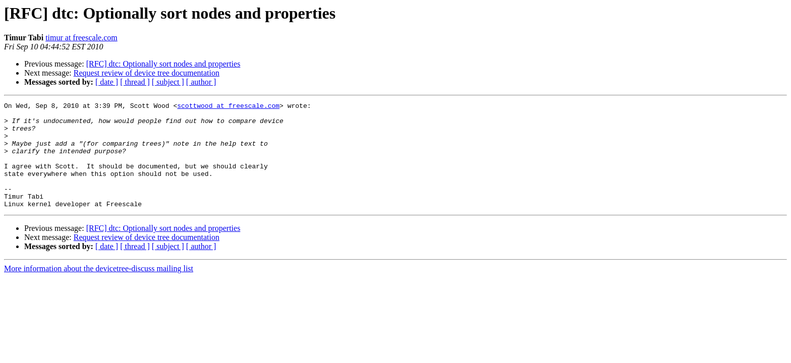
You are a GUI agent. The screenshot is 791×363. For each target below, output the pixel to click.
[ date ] (106, 82)
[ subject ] (168, 82)
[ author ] (201, 82)
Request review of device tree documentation (146, 73)
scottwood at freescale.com (228, 106)
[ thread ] (135, 82)
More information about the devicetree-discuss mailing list (98, 289)
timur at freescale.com (81, 37)
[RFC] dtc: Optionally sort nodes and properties (163, 63)
